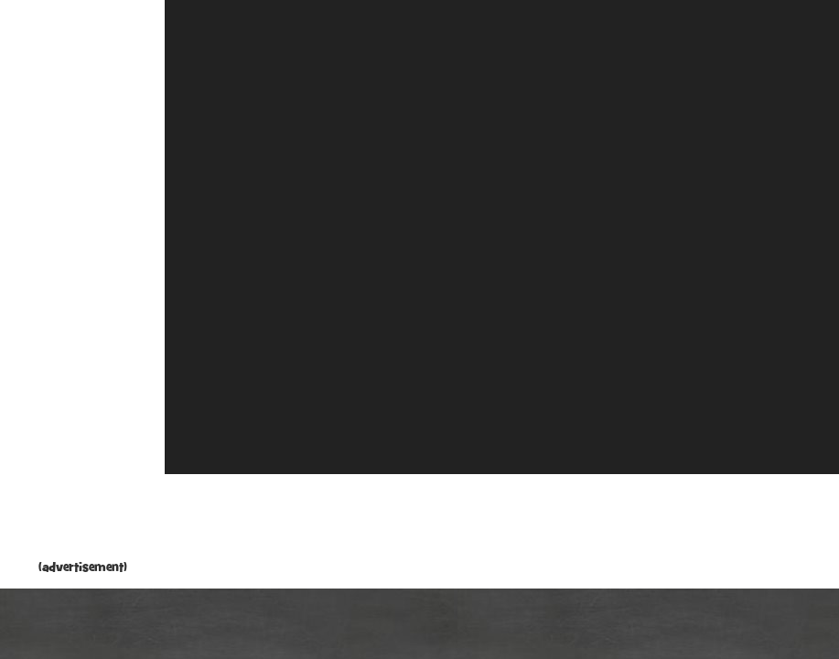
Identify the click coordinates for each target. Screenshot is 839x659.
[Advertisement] (82, 283)
